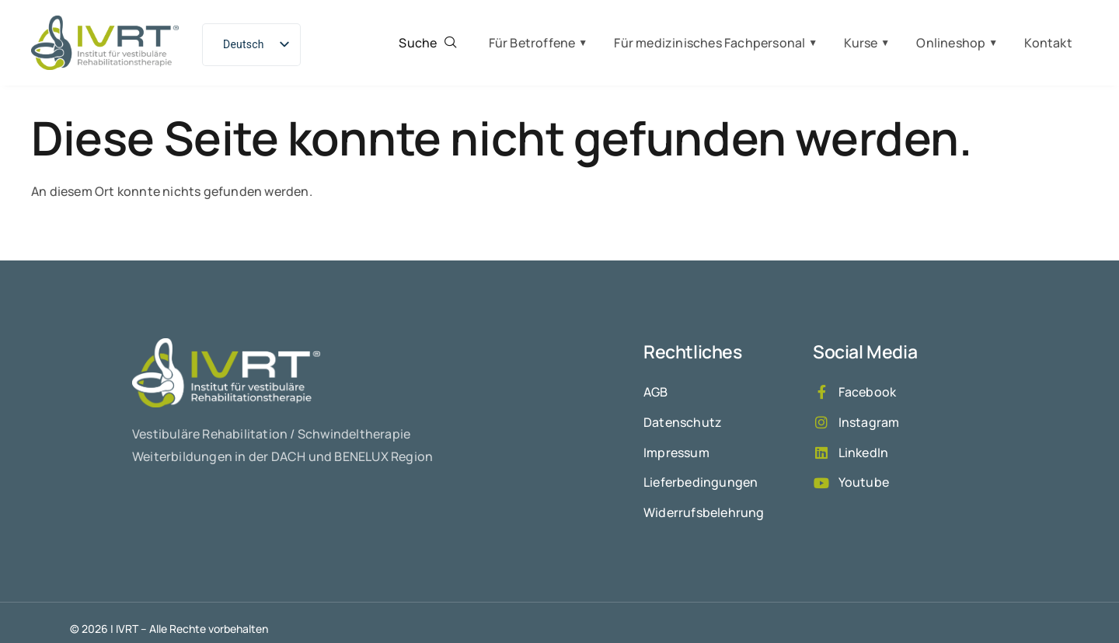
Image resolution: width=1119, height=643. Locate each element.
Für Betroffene (532, 42)
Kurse (860, 42)
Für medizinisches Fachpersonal (709, 42)
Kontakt (1048, 42)
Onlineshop (950, 42)
